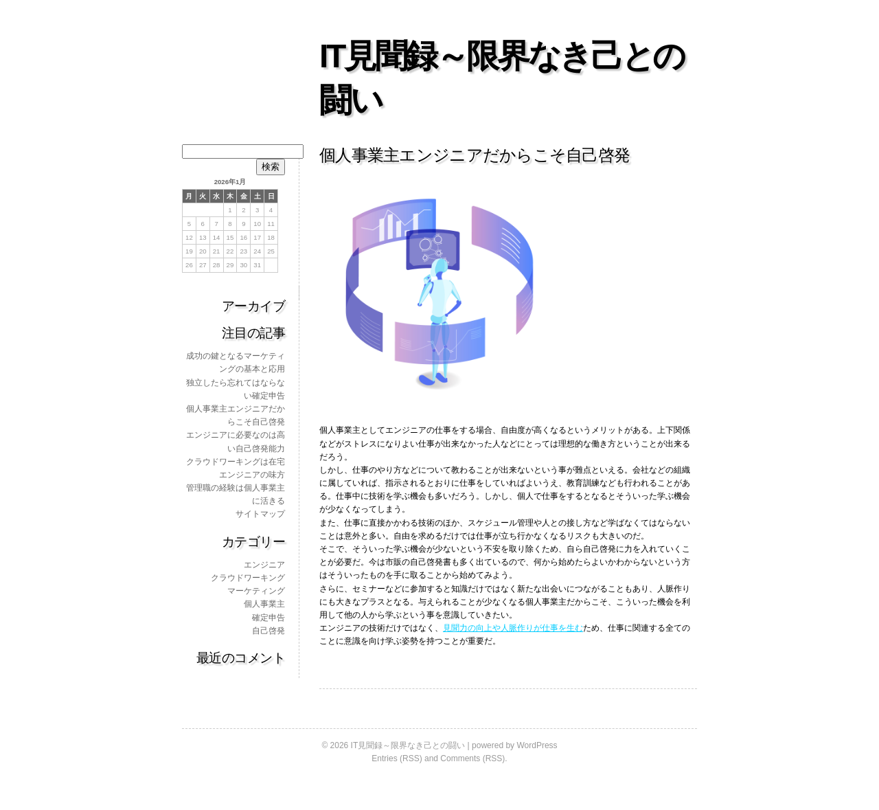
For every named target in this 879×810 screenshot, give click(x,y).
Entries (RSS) (397, 758)
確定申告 (268, 617)
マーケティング (256, 591)
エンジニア (264, 565)
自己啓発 (268, 630)
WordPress (536, 745)
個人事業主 (264, 604)
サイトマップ (260, 514)
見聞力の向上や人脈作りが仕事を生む (513, 628)
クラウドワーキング (248, 578)
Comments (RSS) (472, 758)
